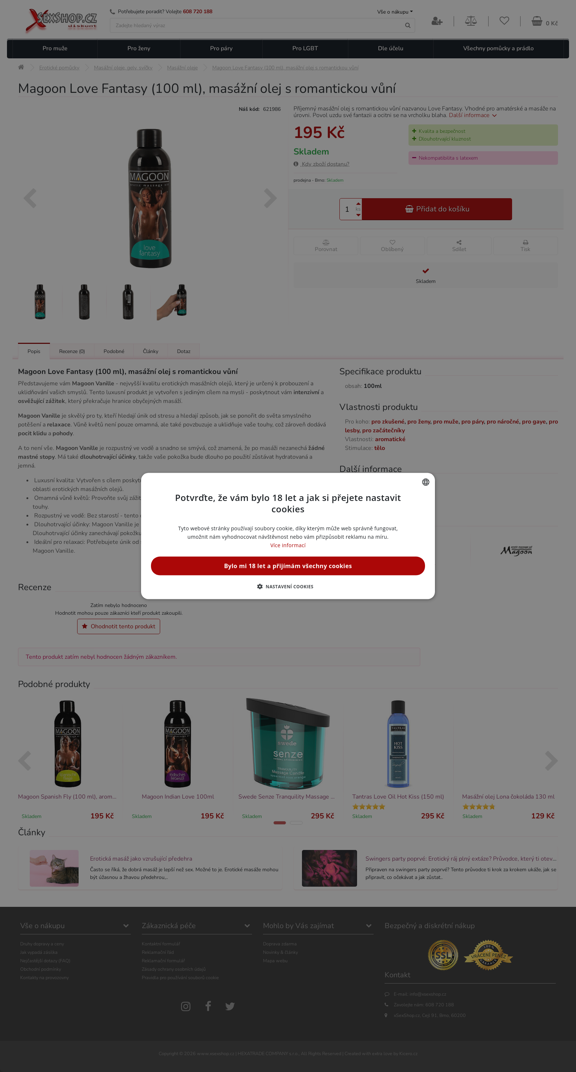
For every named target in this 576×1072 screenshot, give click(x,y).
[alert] (288, 536)
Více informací (288, 545)
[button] (288, 586)
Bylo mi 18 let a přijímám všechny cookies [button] (288, 566)
